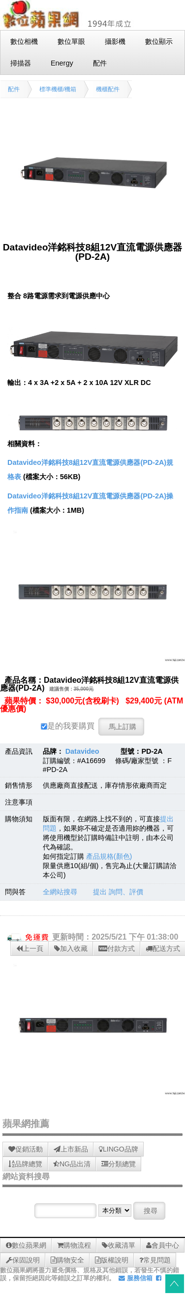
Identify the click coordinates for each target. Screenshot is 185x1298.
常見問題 (155, 1260)
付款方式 (116, 948)
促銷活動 (25, 1149)
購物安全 (67, 1260)
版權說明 (111, 1260)
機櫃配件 (108, 89)
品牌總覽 (25, 1164)
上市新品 (71, 1149)
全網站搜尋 (60, 892)
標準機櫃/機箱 (57, 89)
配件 (14, 89)
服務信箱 (136, 1278)
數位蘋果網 (26, 1245)
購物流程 (74, 1245)
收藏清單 (118, 1245)
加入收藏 (71, 948)
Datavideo (82, 751)
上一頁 (29, 948)
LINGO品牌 (118, 1149)
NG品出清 (72, 1164)
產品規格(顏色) (109, 856)
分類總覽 (118, 1164)
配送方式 (163, 948)
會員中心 (162, 1245)
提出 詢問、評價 (118, 892)
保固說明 (23, 1260)
